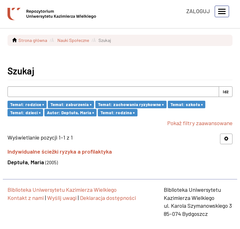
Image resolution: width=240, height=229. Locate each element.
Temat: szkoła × (186, 104)
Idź (225, 91)
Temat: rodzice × (27, 104)
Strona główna (32, 40)
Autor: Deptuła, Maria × (70, 112)
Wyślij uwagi (62, 197)
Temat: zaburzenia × (71, 104)
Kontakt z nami (26, 197)
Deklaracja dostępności (108, 197)
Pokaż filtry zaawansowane (199, 123)
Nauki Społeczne (73, 40)
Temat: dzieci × (25, 112)
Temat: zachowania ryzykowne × (131, 104)
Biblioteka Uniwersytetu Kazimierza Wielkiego (62, 189)
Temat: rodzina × (117, 112)
